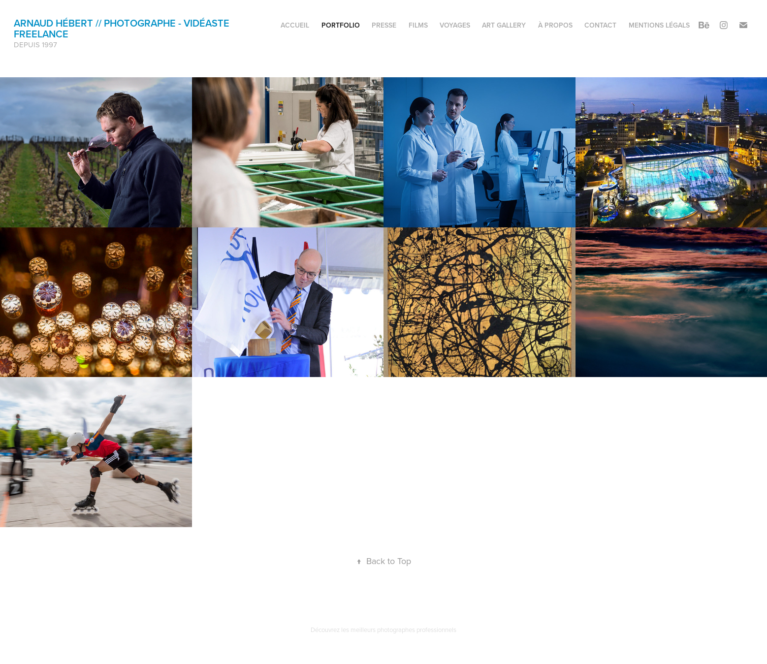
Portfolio (340, 25)
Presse (384, 25)
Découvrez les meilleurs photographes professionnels (383, 629)
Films (418, 25)
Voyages (455, 25)
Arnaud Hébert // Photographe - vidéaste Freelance (123, 28)
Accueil (295, 25)
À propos (555, 25)
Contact (600, 25)
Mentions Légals (659, 25)
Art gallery (504, 25)
